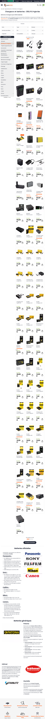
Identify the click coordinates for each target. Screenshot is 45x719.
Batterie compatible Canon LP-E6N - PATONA (39, 73)
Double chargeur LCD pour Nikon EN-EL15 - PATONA (39, 302)
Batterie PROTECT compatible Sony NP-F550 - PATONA (39, 346)
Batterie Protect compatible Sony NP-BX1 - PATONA (20, 480)
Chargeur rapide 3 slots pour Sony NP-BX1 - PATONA (29, 480)
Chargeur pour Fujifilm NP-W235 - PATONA (20, 302)
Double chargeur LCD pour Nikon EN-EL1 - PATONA (20, 390)
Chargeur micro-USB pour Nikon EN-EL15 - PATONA (20, 412)
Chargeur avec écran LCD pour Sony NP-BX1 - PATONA (20, 502)
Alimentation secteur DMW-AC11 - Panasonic (39, 168)
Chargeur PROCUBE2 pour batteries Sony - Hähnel (20, 121)
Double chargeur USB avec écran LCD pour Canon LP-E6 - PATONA (39, 368)
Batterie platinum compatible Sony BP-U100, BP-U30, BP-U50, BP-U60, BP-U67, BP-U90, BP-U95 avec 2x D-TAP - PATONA (20, 525)
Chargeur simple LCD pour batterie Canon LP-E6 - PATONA (20, 258)
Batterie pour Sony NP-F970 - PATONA (29, 456)
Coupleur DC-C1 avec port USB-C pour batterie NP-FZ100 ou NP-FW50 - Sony (29, 51)
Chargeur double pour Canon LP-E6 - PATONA (39, 434)
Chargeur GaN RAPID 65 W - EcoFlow (39, 192)
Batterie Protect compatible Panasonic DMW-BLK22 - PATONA (29, 99)
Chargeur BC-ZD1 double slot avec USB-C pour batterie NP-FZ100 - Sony (20, 51)
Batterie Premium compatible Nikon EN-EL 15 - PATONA (20, 73)
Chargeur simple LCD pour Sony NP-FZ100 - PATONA (39, 258)
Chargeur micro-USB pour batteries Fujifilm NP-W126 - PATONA (29, 412)
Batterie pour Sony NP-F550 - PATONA (20, 456)
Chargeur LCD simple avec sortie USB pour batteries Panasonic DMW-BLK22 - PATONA (29, 503)
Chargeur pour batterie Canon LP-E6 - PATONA (39, 280)
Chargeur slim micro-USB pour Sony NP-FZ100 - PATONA (39, 412)
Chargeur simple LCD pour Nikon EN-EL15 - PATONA (29, 258)
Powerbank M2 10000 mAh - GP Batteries (39, 121)
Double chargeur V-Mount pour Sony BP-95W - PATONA (39, 214)
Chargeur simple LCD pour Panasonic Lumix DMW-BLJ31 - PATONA (20, 280)
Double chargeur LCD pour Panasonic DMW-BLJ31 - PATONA (29, 236)
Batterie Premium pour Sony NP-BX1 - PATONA (39, 456)
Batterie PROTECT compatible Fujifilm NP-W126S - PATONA (20, 346)
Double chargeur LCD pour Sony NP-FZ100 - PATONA (20, 324)
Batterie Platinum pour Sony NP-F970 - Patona (29, 214)
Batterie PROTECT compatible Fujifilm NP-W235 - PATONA (20, 368)
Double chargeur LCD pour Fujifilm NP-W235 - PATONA (29, 324)
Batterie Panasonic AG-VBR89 (39, 99)
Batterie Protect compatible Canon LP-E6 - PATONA (39, 324)
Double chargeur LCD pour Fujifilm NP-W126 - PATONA (29, 390)
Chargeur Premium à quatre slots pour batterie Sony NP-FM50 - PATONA (20, 236)
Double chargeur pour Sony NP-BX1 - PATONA (39, 479)
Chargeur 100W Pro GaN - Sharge (39, 146)
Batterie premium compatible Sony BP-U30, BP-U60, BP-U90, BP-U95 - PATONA (39, 503)
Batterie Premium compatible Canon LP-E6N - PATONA (29, 73)
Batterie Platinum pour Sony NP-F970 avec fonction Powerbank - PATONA (20, 214)
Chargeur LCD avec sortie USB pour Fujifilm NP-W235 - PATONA (29, 280)
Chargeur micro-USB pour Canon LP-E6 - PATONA (39, 390)
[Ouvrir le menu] (2, 5)
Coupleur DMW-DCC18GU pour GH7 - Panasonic (29, 168)
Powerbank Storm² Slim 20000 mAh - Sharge (29, 122)
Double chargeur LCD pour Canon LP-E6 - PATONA (29, 302)
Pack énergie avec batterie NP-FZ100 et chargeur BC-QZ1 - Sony (39, 51)
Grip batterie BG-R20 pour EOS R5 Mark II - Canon (20, 192)
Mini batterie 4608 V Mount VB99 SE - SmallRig (29, 146)
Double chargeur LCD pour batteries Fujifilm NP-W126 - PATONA (20, 434)
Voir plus (22, 23)
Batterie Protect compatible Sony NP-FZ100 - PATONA (29, 346)
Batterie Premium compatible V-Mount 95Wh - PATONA (20, 99)
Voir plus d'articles (30, 542)
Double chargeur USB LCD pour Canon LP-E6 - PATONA (29, 434)
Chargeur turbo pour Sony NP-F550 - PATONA (39, 236)
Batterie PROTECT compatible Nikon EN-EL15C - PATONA (29, 368)
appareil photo (4, 18)
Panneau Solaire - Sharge (20, 145)
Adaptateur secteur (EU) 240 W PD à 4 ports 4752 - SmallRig (29, 190)
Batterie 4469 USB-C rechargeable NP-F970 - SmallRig (20, 168)
